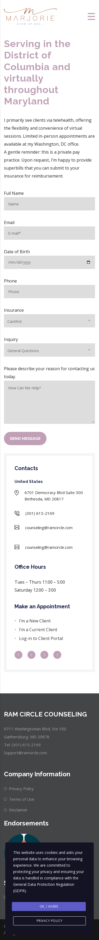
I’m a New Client (35, 621)
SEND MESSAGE (25, 438)
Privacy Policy (21, 788)
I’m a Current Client (38, 630)
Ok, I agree (49, 906)
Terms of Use (21, 799)
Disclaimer (18, 809)
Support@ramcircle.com (25, 752)
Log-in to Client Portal (41, 638)
